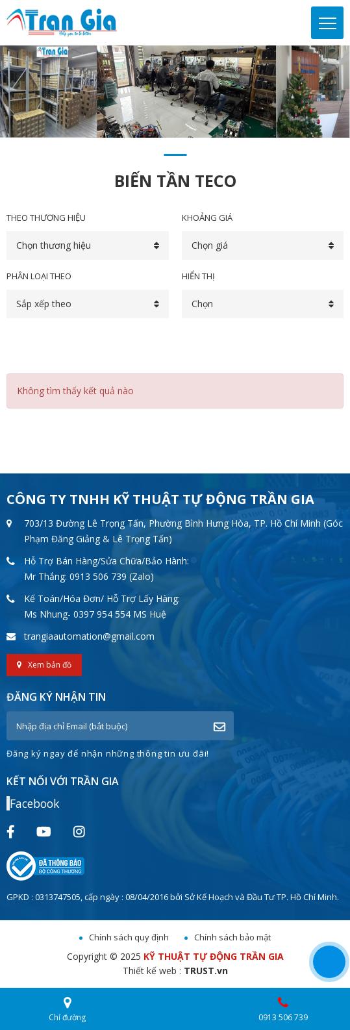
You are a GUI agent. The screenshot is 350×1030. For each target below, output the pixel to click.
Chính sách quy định (129, 937)
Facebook (34, 803)
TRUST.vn (206, 970)
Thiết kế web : (152, 970)
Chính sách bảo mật (232, 937)
